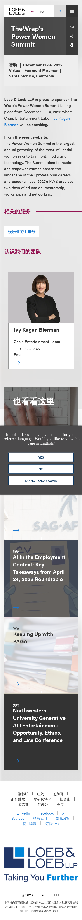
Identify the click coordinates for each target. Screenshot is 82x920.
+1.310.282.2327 (27, 348)
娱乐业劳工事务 (21, 231)
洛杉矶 (23, 793)
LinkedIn (23, 813)
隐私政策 (63, 818)
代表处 (43, 804)
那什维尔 (18, 799)
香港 (60, 804)
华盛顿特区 (42, 799)
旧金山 (65, 799)
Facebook (46, 813)
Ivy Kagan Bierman (36, 329)
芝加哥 (58, 793)
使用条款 (30, 823)
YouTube (18, 818)
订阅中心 (52, 823)
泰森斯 (23, 804)
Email (18, 354)
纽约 (40, 793)
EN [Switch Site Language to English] (32, 11)
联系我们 (40, 818)
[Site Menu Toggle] (72, 11)
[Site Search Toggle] (60, 11)
